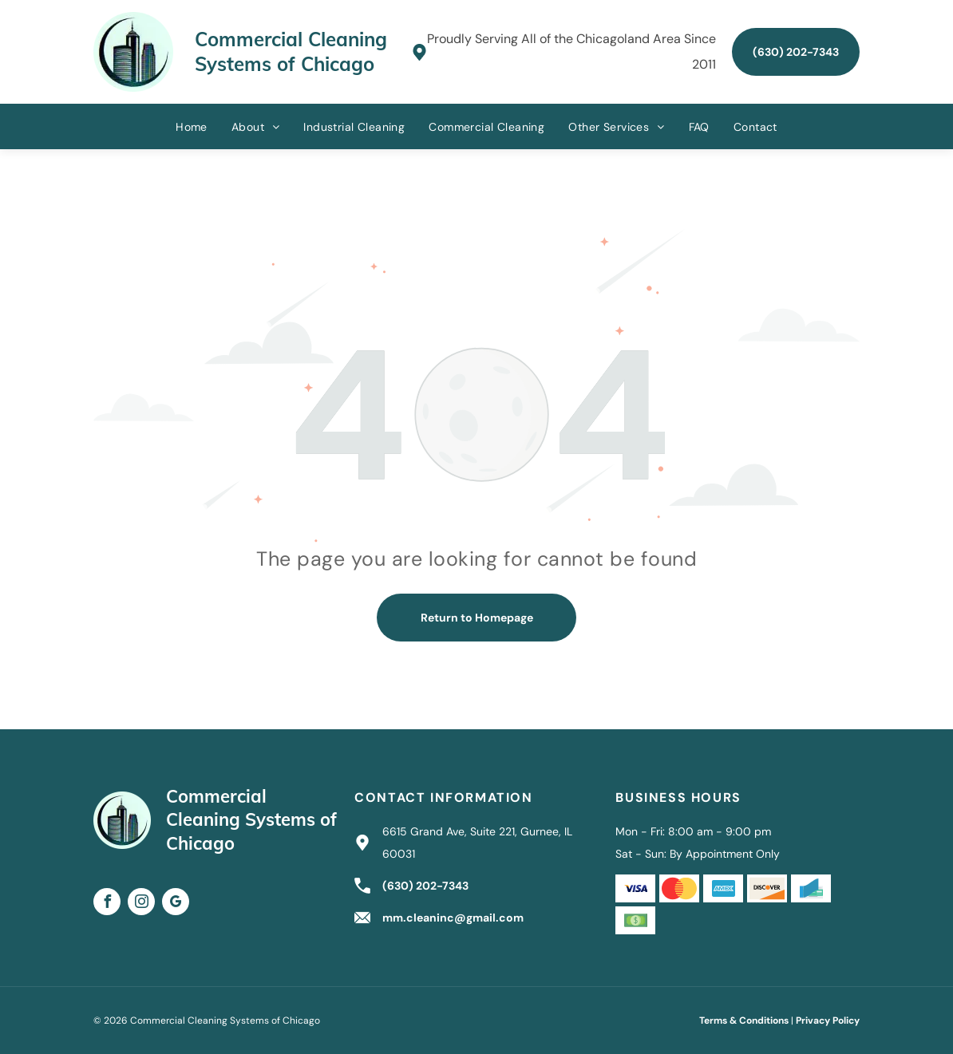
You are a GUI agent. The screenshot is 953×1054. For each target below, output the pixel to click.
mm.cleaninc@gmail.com (453, 917)
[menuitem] (191, 126)
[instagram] (141, 903)
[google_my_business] (175, 903)
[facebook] (107, 903)
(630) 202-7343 (425, 885)
